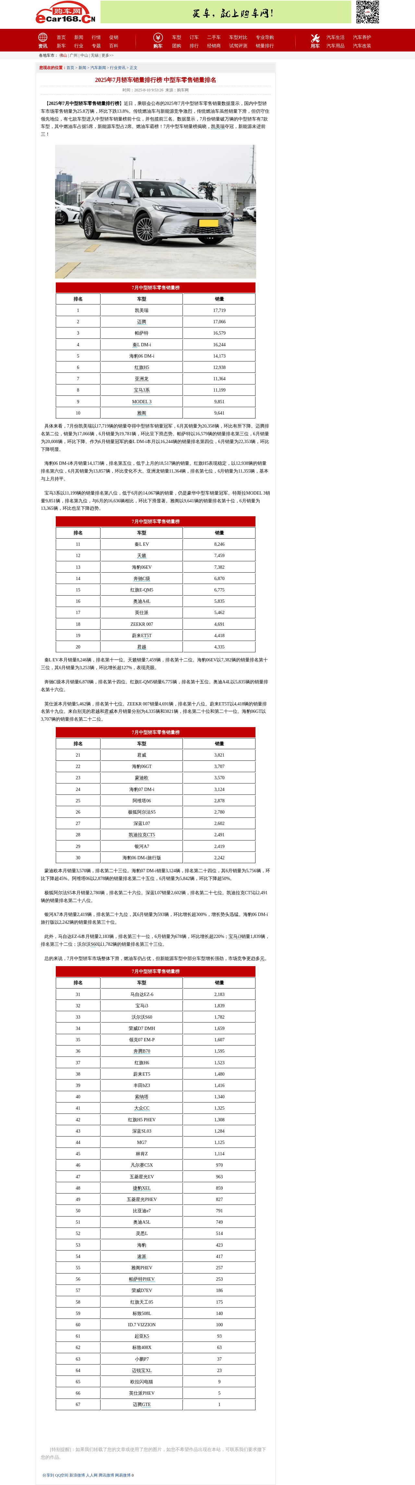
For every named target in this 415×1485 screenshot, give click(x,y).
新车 (61, 45)
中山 (84, 55)
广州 (73, 55)
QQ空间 (61, 1475)
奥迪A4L (142, 601)
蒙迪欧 (141, 777)
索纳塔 (141, 1096)
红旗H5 (142, 367)
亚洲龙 (141, 378)
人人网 (92, 1475)
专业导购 (265, 37)
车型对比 (238, 37)
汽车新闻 (98, 67)
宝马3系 (142, 390)
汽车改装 (362, 45)
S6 (93, 944)
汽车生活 (335, 37)
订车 (194, 37)
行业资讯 (117, 67)
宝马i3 (235, 936)
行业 (78, 45)
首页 (61, 37)
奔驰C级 (142, 578)
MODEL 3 (142, 401)
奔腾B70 (142, 1051)
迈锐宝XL (142, 1370)
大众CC (141, 1108)
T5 (146, 635)
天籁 (141, 555)
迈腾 (141, 321)
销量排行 (265, 45)
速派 (141, 1256)
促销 (113, 37)
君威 (108, 711)
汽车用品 (335, 45)
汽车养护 (362, 37)
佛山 (63, 55)
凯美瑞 (218, 126)
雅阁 (141, 413)
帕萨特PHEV (142, 1279)
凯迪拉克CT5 (142, 834)
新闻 (78, 37)
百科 (113, 45)
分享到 (48, 1475)
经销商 (214, 45)
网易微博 (123, 1475)
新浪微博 (77, 1475)
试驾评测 (238, 45)
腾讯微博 (106, 1475)
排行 (194, 45)
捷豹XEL (142, 1188)
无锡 (95, 55)
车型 (176, 37)
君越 (141, 647)
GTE (146, 1404)
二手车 (214, 37)
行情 (96, 37)
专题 (96, 45)
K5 (146, 1336)
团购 (176, 45)
